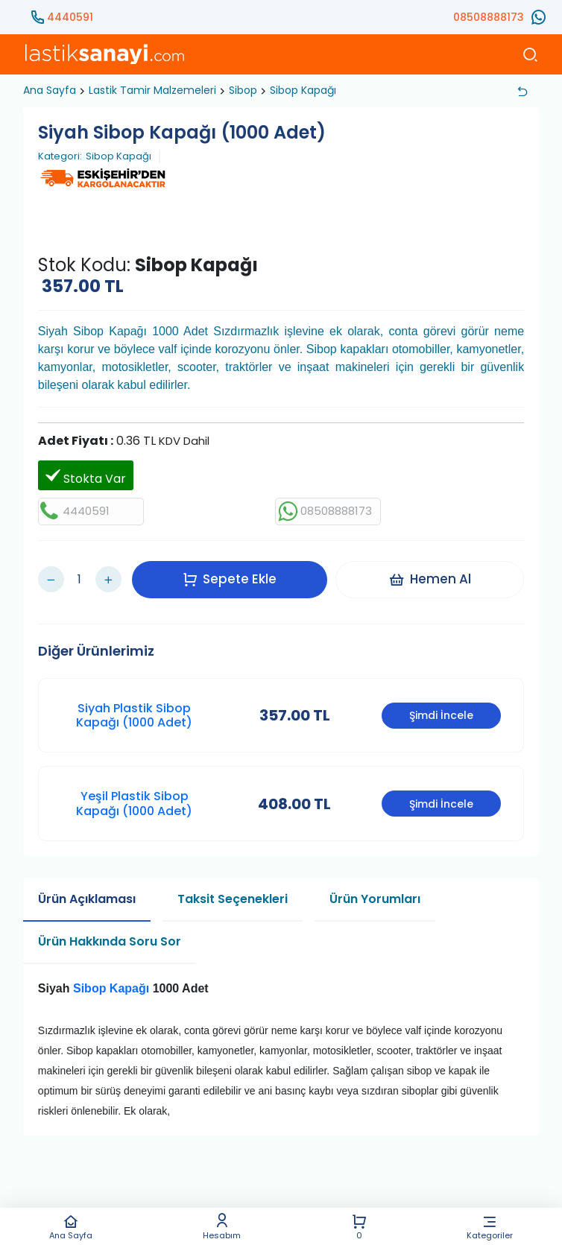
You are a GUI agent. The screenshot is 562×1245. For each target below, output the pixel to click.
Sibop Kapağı (303, 90)
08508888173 (488, 17)
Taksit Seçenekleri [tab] (232, 888)
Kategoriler (489, 1227)
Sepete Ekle (233, 574)
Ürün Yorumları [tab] (374, 888)
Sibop (243, 90)
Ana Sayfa (71, 1227)
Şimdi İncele (441, 705)
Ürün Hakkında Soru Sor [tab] (109, 931)
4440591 (70, 17)
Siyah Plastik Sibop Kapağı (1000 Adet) (134, 704)
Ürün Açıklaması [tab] (87, 888)
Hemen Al (433, 574)
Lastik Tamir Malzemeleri (152, 90)
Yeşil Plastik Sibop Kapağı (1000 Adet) (134, 793)
